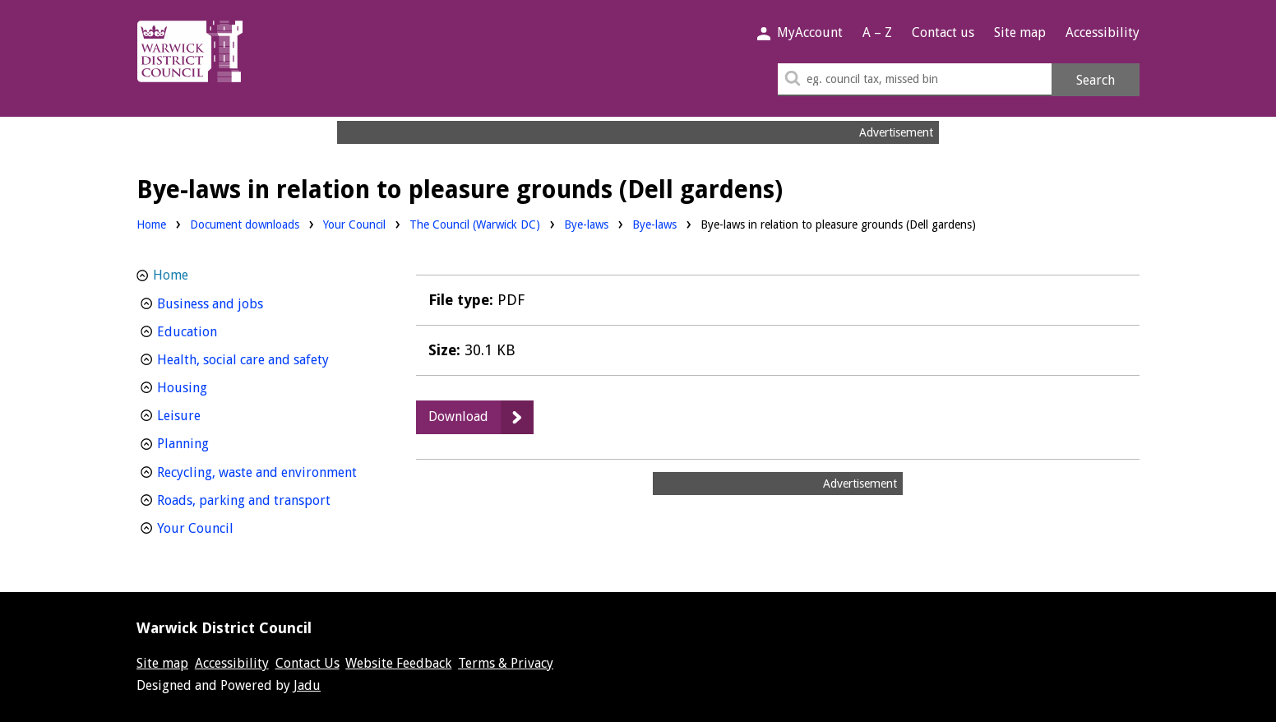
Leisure (209, 414)
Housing (212, 386)
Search (1095, 80)
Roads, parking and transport (265, 498)
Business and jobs (240, 302)
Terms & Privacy (505, 663)
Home (151, 224)
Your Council (354, 223)
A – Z (877, 32)
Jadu (307, 685)
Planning (213, 442)
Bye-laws (586, 223)
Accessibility (1103, 32)
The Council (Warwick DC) (474, 223)
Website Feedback (398, 663)
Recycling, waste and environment (265, 470)
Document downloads (244, 224)
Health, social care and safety (265, 358)
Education (217, 330)
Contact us (943, 32)
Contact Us (307, 663)
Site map (1020, 32)
